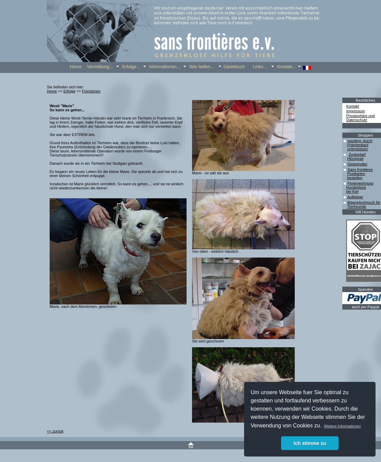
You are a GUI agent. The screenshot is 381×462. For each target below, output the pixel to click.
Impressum (355, 111)
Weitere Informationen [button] (342, 426)
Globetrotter (357, 164)
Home (52, 91)
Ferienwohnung (360, 183)
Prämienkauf (357, 145)
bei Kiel (352, 191)
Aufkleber (355, 197)
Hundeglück (356, 187)
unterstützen (357, 149)
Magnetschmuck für (363, 202)
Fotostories (91, 91)
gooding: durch (359, 141)
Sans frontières (360, 169)
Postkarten (356, 174)
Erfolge (69, 91)
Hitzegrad (355, 159)
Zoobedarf (357, 154)
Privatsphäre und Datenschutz (360, 118)
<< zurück (55, 431)
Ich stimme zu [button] (309, 443)
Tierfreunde (356, 206)
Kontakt (352, 106)
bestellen (354, 178)
